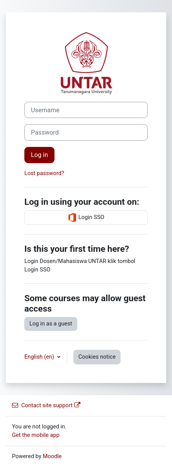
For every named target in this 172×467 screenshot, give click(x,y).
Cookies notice (97, 356)
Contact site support (46, 405)
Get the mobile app (36, 435)
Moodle (52, 456)
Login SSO (86, 217)
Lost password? (44, 173)
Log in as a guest (50, 323)
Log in (39, 154)
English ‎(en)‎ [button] (40, 356)
